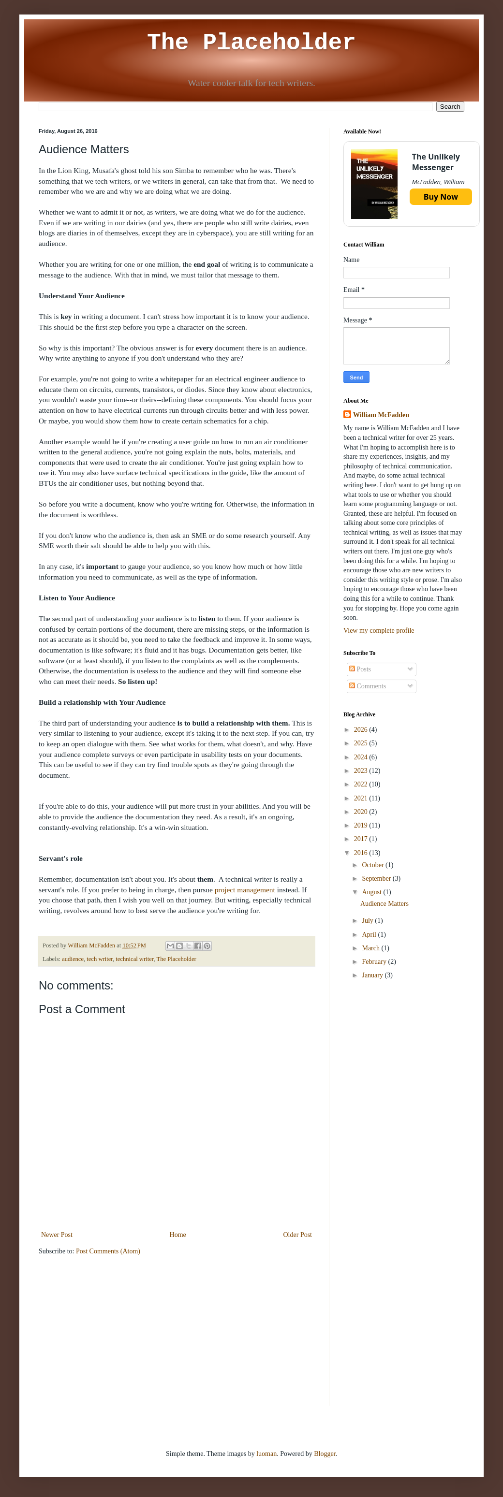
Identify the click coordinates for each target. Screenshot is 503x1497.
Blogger (324, 1453)
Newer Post (57, 1234)
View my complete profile (378, 630)
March (371, 948)
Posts (360, 669)
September (377, 878)
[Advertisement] (403, 1060)
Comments (367, 686)
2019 (362, 825)
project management (245, 890)
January (373, 975)
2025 (362, 743)
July (368, 920)
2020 (362, 811)
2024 (362, 757)
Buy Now (441, 196)
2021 (362, 798)
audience (73, 959)
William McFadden (381, 415)
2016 (362, 853)
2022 (362, 784)
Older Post (297, 1234)
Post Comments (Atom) (108, 1251)
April (370, 934)
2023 (362, 770)
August (372, 892)
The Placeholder (251, 43)
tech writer (100, 959)
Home (178, 1234)
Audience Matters (384, 903)
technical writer (134, 959)
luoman (266, 1453)
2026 (362, 729)
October (373, 865)
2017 (362, 839)
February (375, 961)
